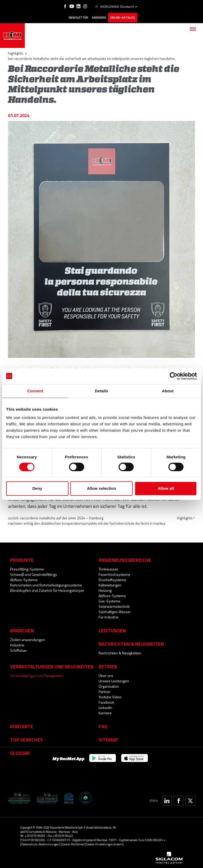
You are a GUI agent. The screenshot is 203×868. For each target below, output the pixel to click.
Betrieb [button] (108, 664)
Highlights (15, 51)
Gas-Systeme (109, 599)
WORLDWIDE (115, 6)
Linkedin (105, 705)
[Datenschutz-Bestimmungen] (40, 842)
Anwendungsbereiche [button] (125, 558)
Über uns (106, 674)
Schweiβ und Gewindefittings (33, 572)
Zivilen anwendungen (27, 638)
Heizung (105, 588)
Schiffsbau (18, 648)
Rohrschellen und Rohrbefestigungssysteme (46, 583)
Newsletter (77, 16)
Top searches (26, 737)
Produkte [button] (22, 558)
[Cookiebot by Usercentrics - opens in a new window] (173, 376)
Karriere (98, 16)
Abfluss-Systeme (24, 578)
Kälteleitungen (110, 583)
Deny (37, 488)
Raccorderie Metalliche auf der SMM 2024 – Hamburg (61, 516)
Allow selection (101, 488)
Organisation (109, 684)
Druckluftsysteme (112, 578)
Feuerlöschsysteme (114, 572)
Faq (103, 724)
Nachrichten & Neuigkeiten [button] (131, 642)
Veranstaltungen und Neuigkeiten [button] (52, 664)
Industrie (17, 643)
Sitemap (108, 737)
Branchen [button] (22, 628)
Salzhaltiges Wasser (115, 610)
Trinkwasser (108, 567)
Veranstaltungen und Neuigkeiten (36, 674)
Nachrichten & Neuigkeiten (120, 651)
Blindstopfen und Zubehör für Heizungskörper (47, 588)
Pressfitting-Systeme (27, 567)
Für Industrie (109, 615)
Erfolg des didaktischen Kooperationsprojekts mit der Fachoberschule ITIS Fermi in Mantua (94, 521)
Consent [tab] (35, 391)
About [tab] (168, 391)
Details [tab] (101, 391)
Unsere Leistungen (114, 679)
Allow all (166, 488)
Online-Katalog (122, 16)
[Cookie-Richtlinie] (72, 842)
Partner (105, 689)
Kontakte (21, 724)
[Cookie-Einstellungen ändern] (104, 842)
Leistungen (112, 628)
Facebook (106, 700)
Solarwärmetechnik (114, 604)
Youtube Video (110, 695)
